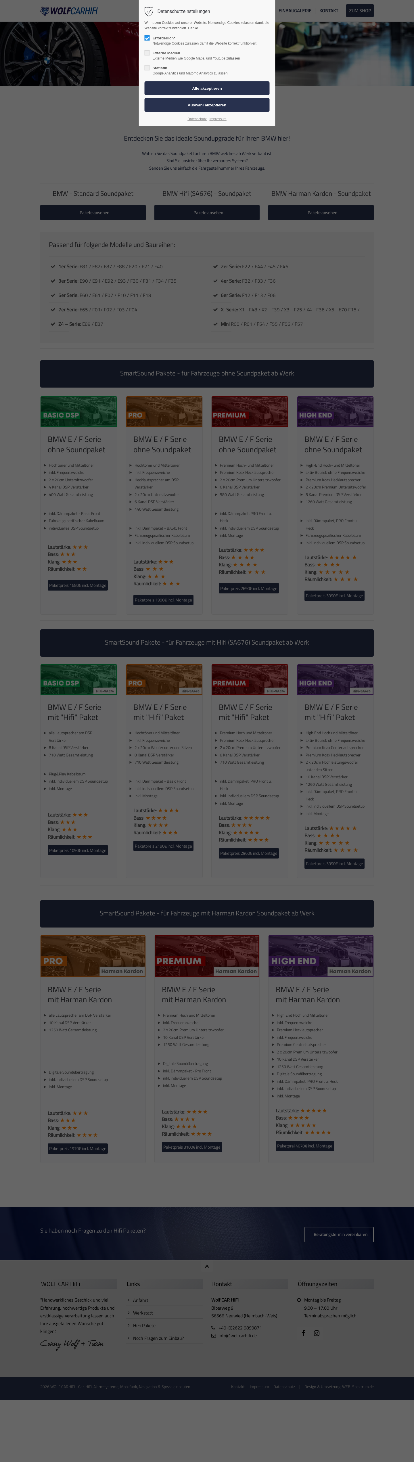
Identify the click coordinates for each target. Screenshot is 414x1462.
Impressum (217, 119)
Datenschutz (197, 119)
